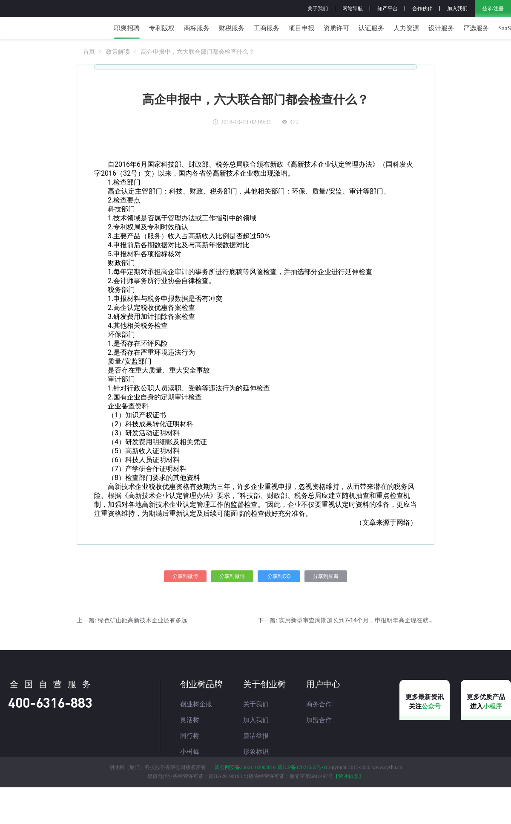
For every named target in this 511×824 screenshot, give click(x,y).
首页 (89, 69)
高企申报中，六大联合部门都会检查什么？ (197, 69)
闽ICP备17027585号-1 (302, 804)
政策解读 (118, 69)
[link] (89, 69)
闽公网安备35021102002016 (245, 804)
